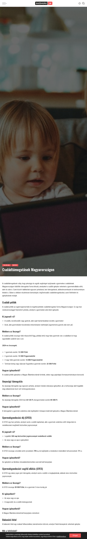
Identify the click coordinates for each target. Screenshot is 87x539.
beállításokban (61, 536)
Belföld (15, 265)
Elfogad (74, 535)
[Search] (83, 3)
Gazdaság (7, 265)
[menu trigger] (5, 3)
